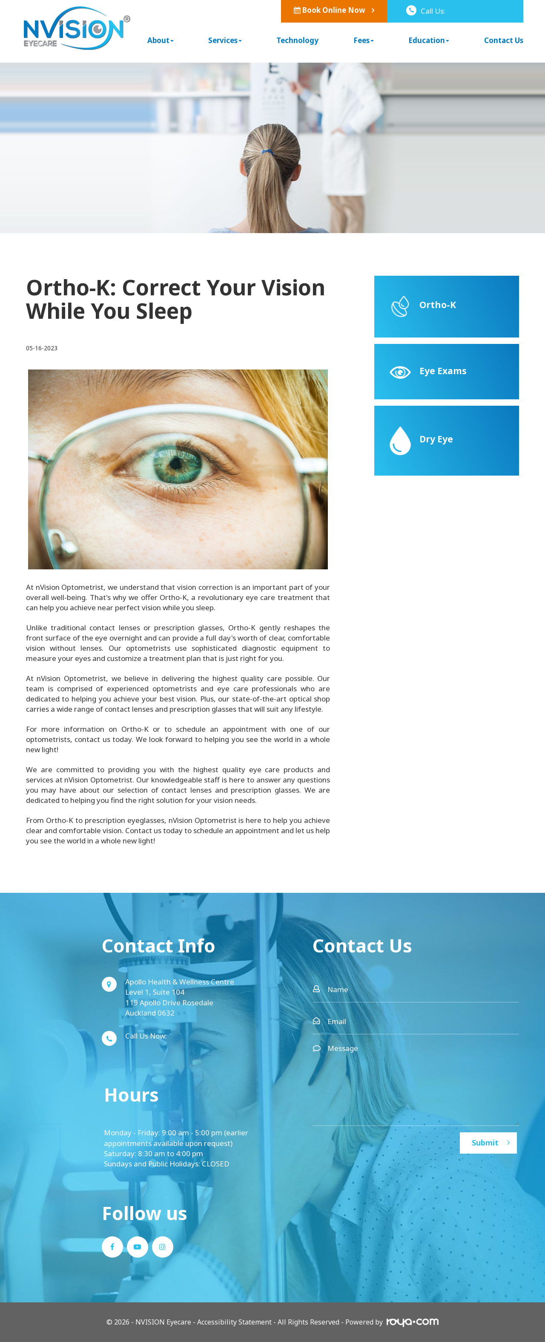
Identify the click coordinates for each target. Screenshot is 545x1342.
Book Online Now (329, 10)
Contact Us (503, 40)
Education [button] (428, 40)
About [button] (160, 40)
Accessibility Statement (234, 1322)
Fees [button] (363, 40)
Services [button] (225, 40)
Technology (297, 40)
